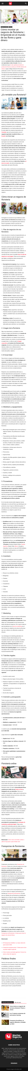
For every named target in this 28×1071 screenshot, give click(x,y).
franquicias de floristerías (14, 893)
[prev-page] (2, 1028)
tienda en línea (19, 789)
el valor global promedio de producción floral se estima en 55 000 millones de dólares (13, 66)
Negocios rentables (8, 24)
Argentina (5, 546)
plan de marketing (17, 626)
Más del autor (18, 1002)
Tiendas (15, 24)
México (16, 546)
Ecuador (3, 136)
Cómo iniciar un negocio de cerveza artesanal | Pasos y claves (17, 1008)
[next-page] (5, 1028)
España (23, 544)
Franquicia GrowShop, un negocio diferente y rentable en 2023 (18, 1022)
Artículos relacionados (7, 1002)
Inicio (2, 24)
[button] (2, 4)
